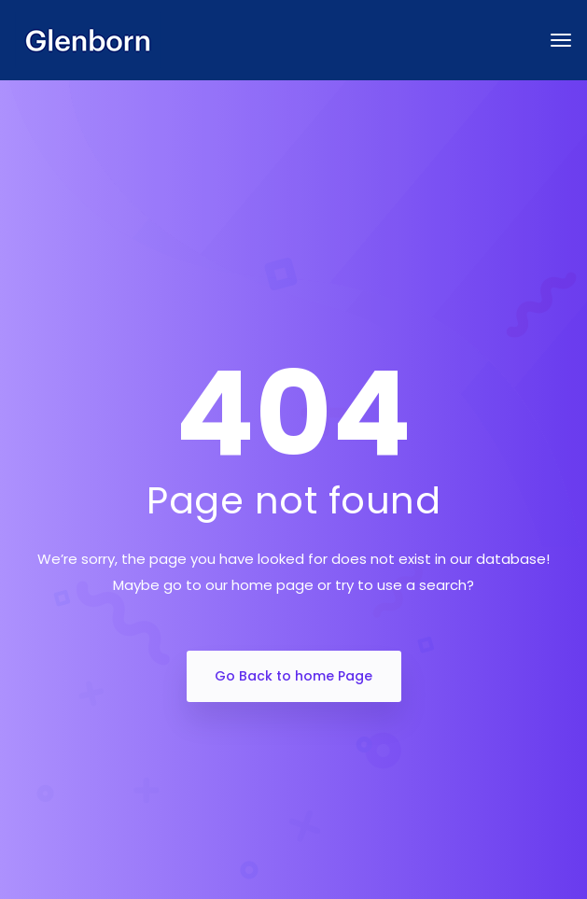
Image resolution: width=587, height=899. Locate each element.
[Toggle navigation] (561, 40)
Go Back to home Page (293, 676)
